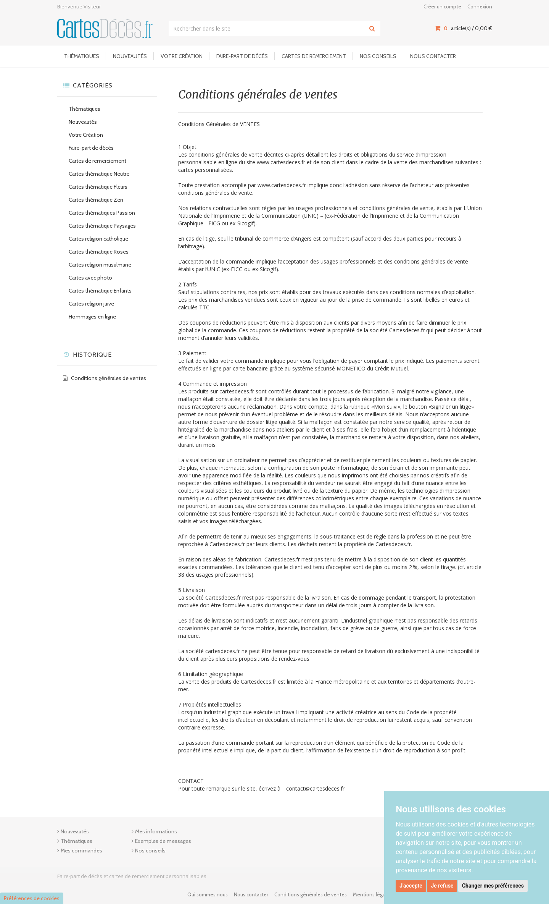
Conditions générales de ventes (108, 378)
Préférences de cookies (32, 898)
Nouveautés (130, 56)
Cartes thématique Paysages (102, 225)
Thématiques (81, 56)
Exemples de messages (163, 841)
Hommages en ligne (92, 316)
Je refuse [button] (442, 886)
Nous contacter (433, 56)
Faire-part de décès (242, 56)
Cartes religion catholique (98, 238)
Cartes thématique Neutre (99, 173)
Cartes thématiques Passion (102, 212)
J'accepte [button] (410, 886)
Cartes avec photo (90, 277)
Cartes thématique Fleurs (98, 186)
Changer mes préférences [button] (493, 886)
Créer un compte (442, 6)
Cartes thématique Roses (99, 251)
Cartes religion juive (91, 303)
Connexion (479, 6)
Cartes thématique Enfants (100, 290)
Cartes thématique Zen (96, 199)
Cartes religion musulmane (100, 264)
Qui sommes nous (207, 894)
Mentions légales (372, 894)
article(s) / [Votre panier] (463, 28)
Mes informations (156, 831)
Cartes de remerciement (314, 56)
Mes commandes (81, 850)
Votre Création (182, 56)
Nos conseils (378, 56)
